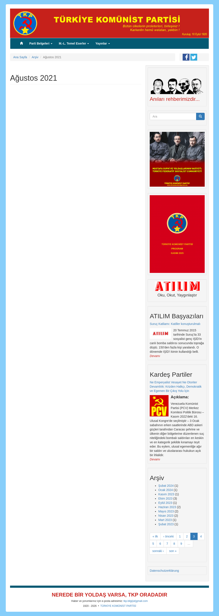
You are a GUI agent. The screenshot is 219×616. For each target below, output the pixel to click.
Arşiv (35, 57)
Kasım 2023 (166, 494)
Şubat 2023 (166, 524)
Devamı (155, 356)
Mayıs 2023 (166, 511)
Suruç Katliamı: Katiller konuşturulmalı (175, 324)
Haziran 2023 (167, 507)
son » (172, 551)
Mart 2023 (165, 520)
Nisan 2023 (165, 515)
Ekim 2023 (165, 498)
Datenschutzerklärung (164, 570)
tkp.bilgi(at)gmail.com (135, 601)
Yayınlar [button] (102, 43)
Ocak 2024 (165, 490)
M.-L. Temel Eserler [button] (74, 43)
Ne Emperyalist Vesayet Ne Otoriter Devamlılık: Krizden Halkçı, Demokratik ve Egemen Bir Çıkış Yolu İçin (175, 387)
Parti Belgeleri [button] (40, 43)
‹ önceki (168, 536)
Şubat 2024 (166, 485)
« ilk (155, 536)
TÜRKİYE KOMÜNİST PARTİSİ (118, 605)
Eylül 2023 (165, 502)
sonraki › (158, 551)
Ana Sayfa (20, 57)
